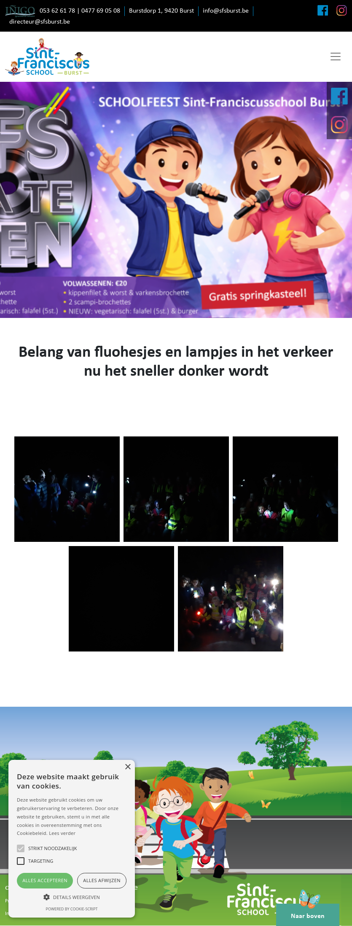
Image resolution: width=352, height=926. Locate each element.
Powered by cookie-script (72, 909)
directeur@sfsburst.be (39, 22)
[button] (71, 897)
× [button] (127, 767)
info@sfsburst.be (226, 11)
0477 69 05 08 (100, 11)
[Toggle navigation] (335, 56)
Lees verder (62, 833)
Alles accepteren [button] (44, 880)
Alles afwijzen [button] (102, 880)
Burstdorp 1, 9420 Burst (161, 11)
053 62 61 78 (57, 11)
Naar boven (308, 912)
